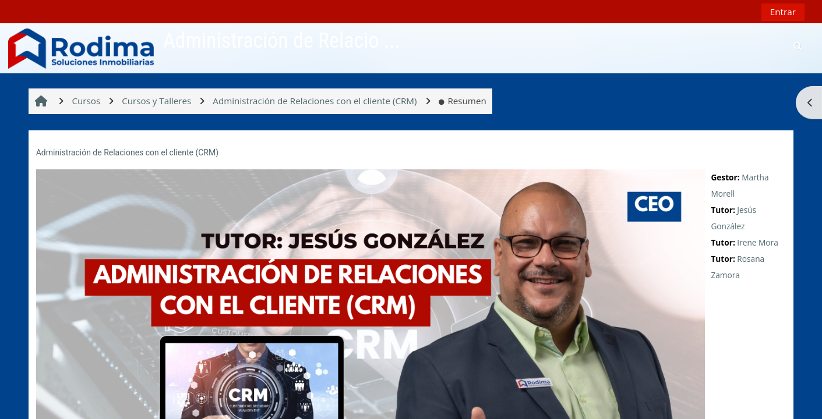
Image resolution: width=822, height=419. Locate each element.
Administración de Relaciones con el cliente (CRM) (127, 152)
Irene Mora (757, 242)
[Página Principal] (81, 48)
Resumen (462, 100)
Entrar (783, 11)
